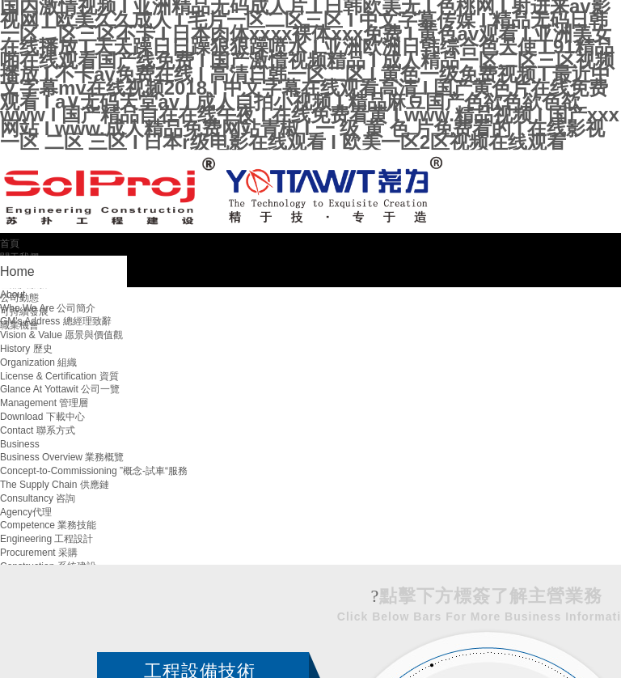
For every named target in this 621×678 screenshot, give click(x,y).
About (12, 294)
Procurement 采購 (39, 552)
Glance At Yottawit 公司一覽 (60, 389)
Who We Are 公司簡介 (47, 308)
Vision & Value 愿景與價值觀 (61, 335)
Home (17, 271)
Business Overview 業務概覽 (62, 457)
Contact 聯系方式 (37, 430)
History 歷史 (26, 348)
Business (20, 444)
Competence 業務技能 (48, 525)
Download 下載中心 (42, 416)
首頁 (9, 243)
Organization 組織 (38, 362)
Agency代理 (26, 512)
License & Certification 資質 (59, 376)
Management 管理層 (44, 403)
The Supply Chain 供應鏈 (54, 484)
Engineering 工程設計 (46, 539)
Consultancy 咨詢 (37, 498)
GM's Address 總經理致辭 (56, 321)
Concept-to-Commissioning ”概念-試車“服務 (94, 471)
